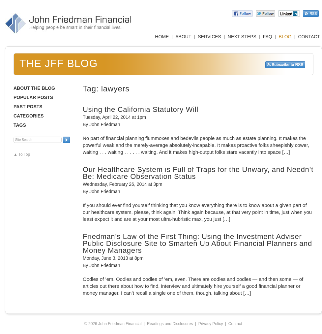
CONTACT (309, 36)
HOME (162, 36)
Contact (235, 323)
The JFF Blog (58, 63)
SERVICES (209, 36)
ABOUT (183, 36)
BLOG (285, 36)
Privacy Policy (210, 323)
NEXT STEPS (242, 36)
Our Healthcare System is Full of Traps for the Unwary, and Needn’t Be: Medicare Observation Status (198, 173)
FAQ (267, 36)
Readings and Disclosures (170, 323)
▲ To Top (22, 154)
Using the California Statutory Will (140, 109)
